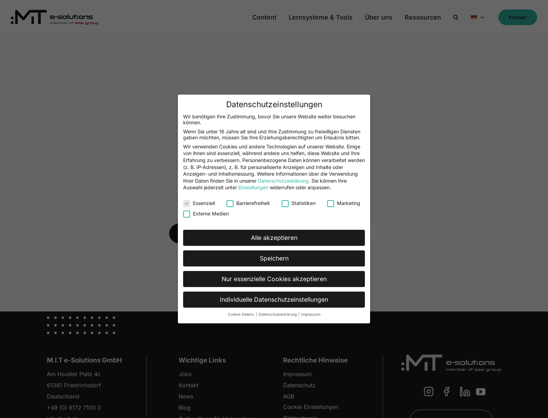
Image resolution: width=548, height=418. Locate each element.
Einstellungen (253, 187)
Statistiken (299, 203)
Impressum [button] (310, 314)
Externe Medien (206, 213)
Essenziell (199, 203)
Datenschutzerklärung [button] (278, 314)
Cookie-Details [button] (241, 314)
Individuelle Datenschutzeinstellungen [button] (274, 299)
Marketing (343, 203)
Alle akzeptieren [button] (274, 237)
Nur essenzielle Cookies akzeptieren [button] (274, 278)
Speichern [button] (274, 258)
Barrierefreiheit (248, 203)
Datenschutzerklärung (283, 180)
